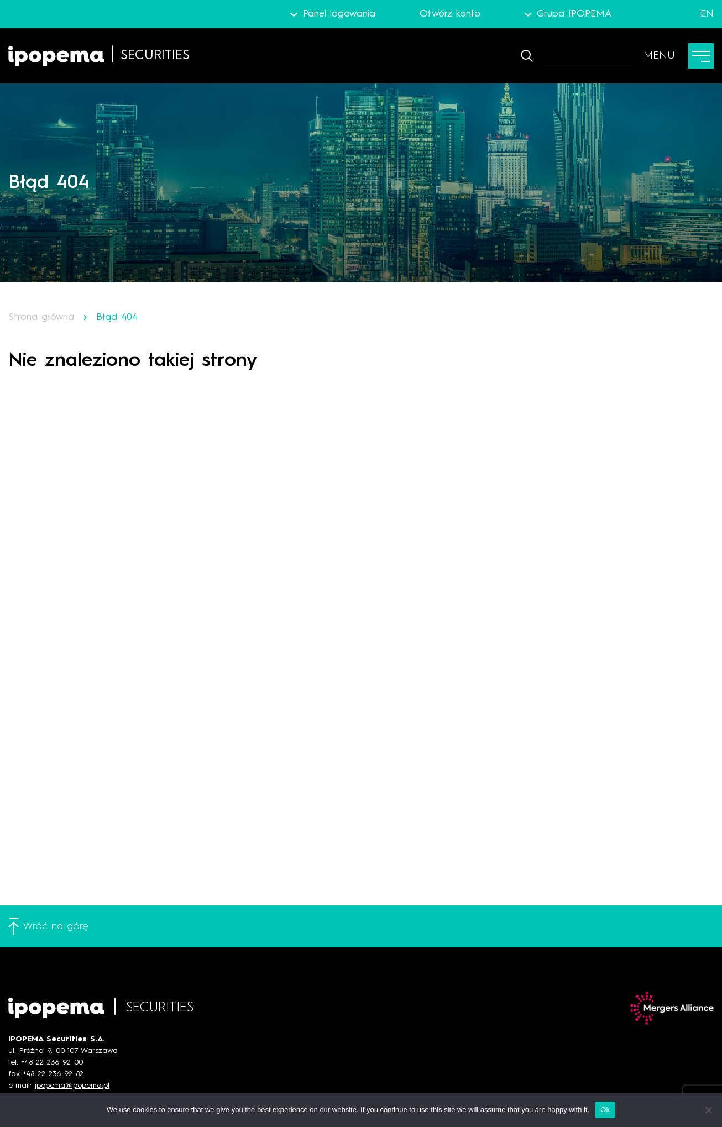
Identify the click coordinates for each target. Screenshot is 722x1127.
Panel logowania (339, 14)
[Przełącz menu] (678, 56)
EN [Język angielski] (707, 14)
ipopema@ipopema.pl (72, 1085)
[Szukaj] (588, 55)
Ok (605, 1109)
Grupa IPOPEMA (574, 14)
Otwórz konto (450, 14)
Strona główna (41, 317)
